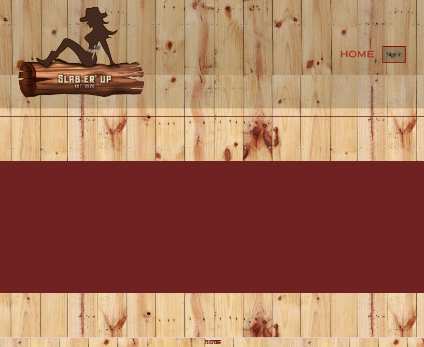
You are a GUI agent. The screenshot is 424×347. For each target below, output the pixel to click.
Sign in (394, 54)
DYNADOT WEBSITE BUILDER (212, 342)
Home (357, 54)
